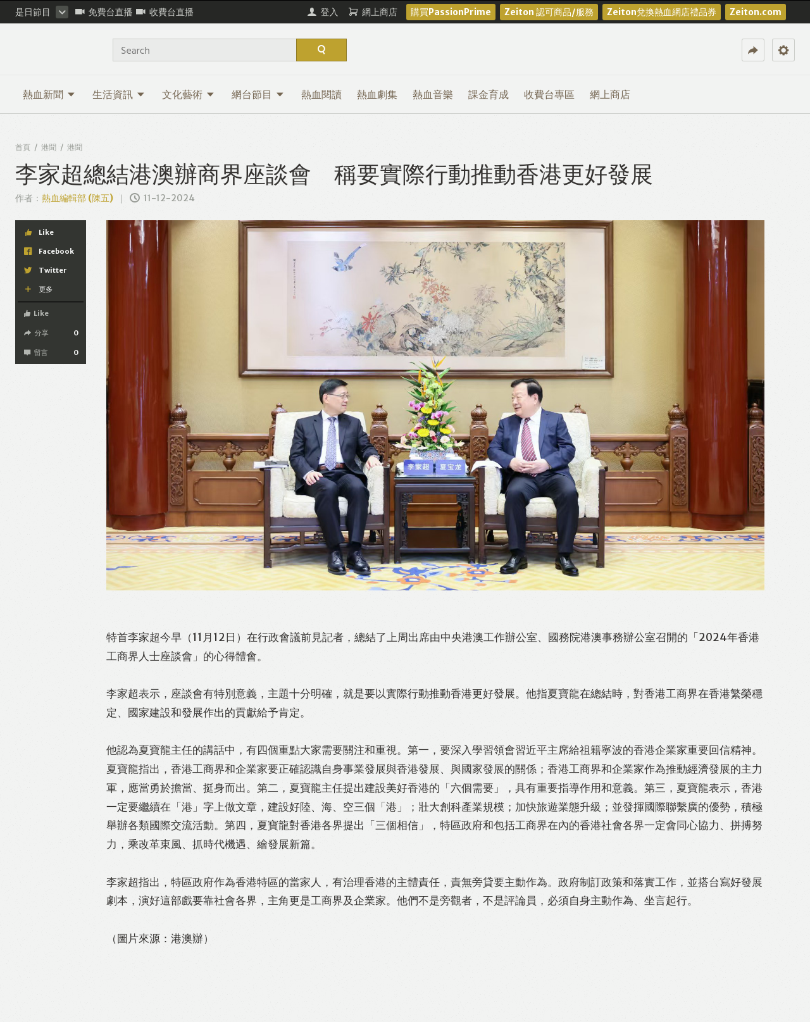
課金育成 (488, 94)
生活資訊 (118, 94)
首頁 (22, 147)
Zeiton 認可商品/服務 (549, 12)
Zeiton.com (756, 12)
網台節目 (258, 94)
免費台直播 (104, 12)
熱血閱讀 (321, 94)
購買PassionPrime (451, 12)
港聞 (48, 147)
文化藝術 (188, 94)
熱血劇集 (377, 94)
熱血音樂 (433, 94)
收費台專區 (549, 94)
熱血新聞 (49, 94)
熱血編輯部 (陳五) (77, 198)
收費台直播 (165, 12)
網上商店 (610, 94)
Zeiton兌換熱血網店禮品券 (661, 12)
